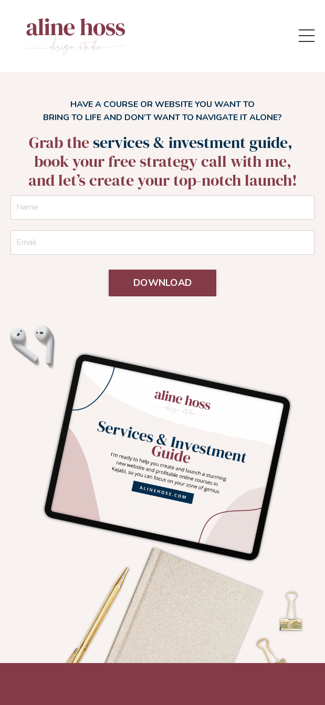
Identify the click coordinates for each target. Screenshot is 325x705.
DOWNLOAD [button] (162, 282)
